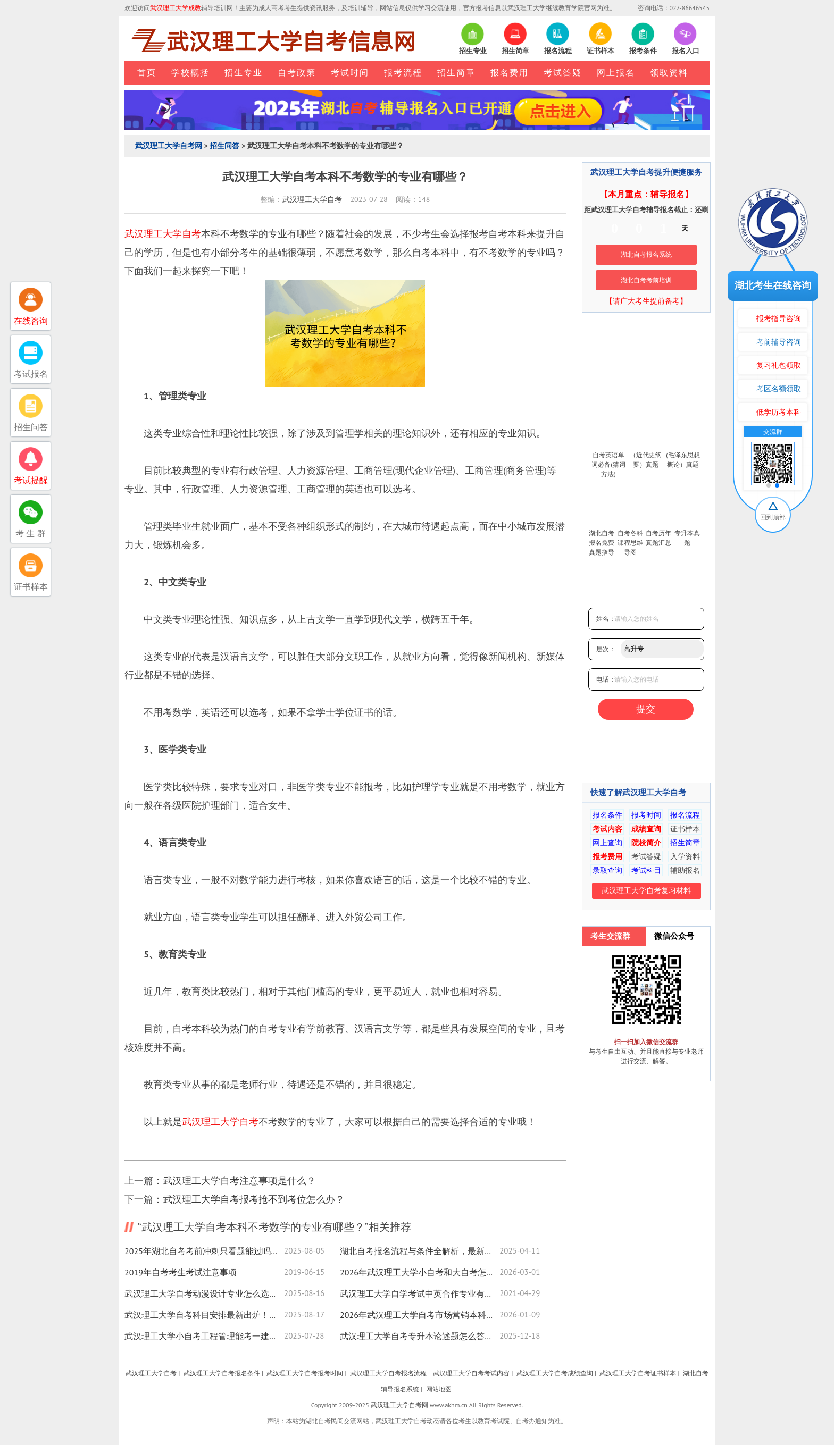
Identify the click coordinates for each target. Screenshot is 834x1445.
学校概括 (190, 72)
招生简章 (456, 72)
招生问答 (224, 145)
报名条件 (607, 815)
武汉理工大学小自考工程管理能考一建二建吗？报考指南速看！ (204, 1336)
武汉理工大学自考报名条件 (222, 1373)
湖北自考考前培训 (646, 280)
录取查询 (607, 870)
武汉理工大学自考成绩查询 (554, 1373)
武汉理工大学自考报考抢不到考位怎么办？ (254, 1199)
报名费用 (509, 72)
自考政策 (297, 72)
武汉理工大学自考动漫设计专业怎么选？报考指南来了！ (204, 1293)
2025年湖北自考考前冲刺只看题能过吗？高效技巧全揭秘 (204, 1251)
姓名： (605, 619)
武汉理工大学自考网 (168, 145)
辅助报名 (685, 870)
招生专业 (243, 72)
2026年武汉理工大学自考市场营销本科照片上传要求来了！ (419, 1314)
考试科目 (646, 870)
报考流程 (403, 72)
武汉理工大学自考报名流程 (388, 1373)
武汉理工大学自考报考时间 (304, 1373)
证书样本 (685, 829)
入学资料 (685, 856)
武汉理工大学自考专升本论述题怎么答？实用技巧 (419, 1336)
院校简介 (646, 842)
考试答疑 (563, 72)
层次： (605, 649)
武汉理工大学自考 (312, 199)
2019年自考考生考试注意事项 (180, 1272)
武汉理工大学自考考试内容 (471, 1373)
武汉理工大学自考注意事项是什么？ (239, 1180)
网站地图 (439, 1389)
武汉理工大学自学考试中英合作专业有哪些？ (419, 1293)
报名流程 (685, 815)
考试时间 (350, 72)
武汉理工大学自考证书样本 (637, 1373)
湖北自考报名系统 (646, 254)
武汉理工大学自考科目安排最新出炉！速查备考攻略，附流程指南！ (204, 1314)
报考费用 (607, 856)
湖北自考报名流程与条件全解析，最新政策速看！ (419, 1251)
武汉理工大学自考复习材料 (646, 890)
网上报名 (616, 72)
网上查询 (607, 842)
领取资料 (669, 72)
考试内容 (607, 829)
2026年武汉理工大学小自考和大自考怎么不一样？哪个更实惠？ (419, 1272)
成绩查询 (646, 829)
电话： (605, 679)
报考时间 (646, 815)
